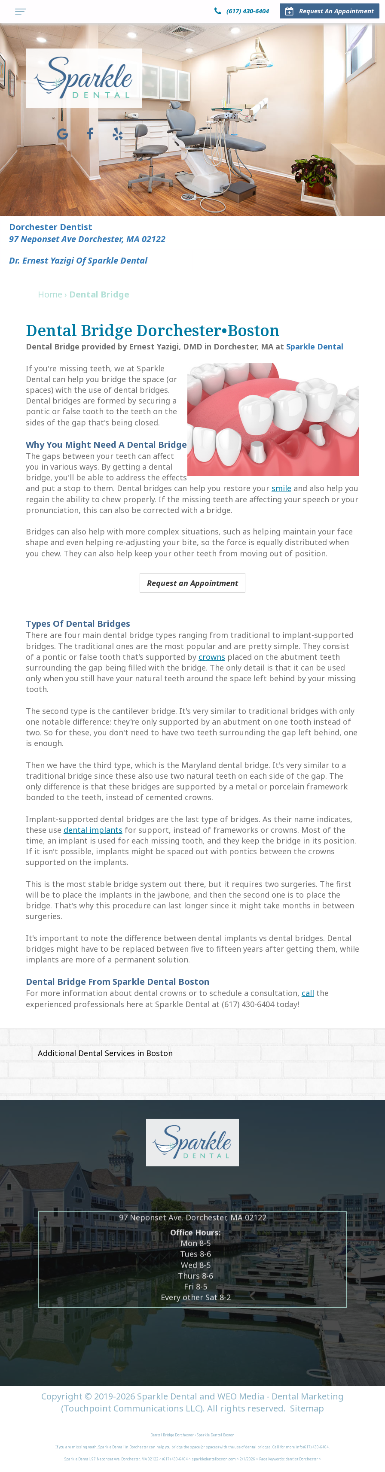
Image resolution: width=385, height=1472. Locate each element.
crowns (212, 657)
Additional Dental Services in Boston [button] (105, 1053)
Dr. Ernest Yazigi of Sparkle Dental (78, 260)
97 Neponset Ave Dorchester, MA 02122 (87, 239)
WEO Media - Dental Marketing (280, 1396)
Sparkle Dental (314, 346)
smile (281, 488)
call (308, 993)
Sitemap (307, 1408)
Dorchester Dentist (50, 227)
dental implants (93, 830)
